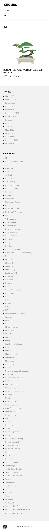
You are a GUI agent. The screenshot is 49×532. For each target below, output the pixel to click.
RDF (7, 418)
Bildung (8, 195)
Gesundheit (10, 293)
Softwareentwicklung (14, 438)
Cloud (7, 215)
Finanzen (9, 276)
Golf (6, 296)
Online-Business (12, 384)
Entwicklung (10, 269)
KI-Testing (9, 334)
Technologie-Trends (13, 469)
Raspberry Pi (10, 415)
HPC (7, 307)
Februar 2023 (10, 133)
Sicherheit (9, 428)
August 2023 (10, 116)
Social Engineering (12, 432)
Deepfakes (9, 239)
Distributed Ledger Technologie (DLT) (20, 252)
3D (6, 158)
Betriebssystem (11, 188)
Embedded (9, 266)
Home (6, 10)
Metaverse (9, 361)
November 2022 (11, 140)
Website (8, 496)
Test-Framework (12, 472)
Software (9, 435)
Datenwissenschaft (13, 232)
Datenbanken (10, 222)
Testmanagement (12, 482)
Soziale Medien (11, 445)
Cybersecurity (10, 219)
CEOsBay (28, 526)
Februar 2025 (10, 99)
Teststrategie (10, 486)
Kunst (7, 340)
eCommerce (10, 259)
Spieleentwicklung (12, 448)
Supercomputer (11, 462)
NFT (7, 381)
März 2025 (9, 96)
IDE (6, 310)
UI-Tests (8, 492)
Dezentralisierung (12, 249)
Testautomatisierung (13, 476)
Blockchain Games (12, 202)
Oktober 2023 (10, 109)
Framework (10, 283)
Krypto (7, 337)
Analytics (9, 171)
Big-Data (9, 192)
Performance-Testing (14, 391)
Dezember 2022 (11, 137)
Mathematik (10, 357)
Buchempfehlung (12, 209)
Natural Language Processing (17, 371)
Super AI (8, 459)
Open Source (10, 388)
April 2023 (9, 126)
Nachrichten (10, 364)
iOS (6, 324)
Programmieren (11, 405)
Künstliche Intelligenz (13, 344)
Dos (6, 256)
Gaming (8, 286)
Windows (9, 499)
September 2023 (12, 113)
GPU (7, 300)
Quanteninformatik (12, 411)
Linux (7, 347)
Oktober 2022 (10, 143)
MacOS (8, 350)
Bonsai (8, 205)
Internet (8, 317)
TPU (7, 489)
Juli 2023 (8, 120)
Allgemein (9, 168)
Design (8, 242)
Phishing (8, 394)
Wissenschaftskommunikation (17, 509)
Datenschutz (10, 226)
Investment (9, 320)
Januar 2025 (10, 103)
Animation (9, 178)
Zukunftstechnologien (14, 513)
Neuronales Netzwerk (14, 378)
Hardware (9, 303)
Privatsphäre (10, 401)
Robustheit (9, 425)
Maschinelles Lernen (13, 354)
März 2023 (9, 130)
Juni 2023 (9, 123)
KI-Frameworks (11, 327)
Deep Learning (11, 236)
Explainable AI (11, 273)
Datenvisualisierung (13, 229)
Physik (8, 398)
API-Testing (10, 182)
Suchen (6, 15)
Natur (7, 367)
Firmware (9, 280)
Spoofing (9, 452)
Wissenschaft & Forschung (16, 506)
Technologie (10, 465)
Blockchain (9, 198)
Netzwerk (9, 374)
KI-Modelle (9, 330)
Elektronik (9, 263)
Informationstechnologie (15, 313)
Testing (8, 479)
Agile (7, 165)
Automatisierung (12, 185)
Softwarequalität (12, 442)
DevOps (8, 246)
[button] (4, 527)
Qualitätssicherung (13, 408)
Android (8, 175)
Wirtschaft (9, 503)
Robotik (8, 422)
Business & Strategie (13, 212)
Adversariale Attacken (14, 161)
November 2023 (11, 106)
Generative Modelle (13, 290)
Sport (7, 455)
